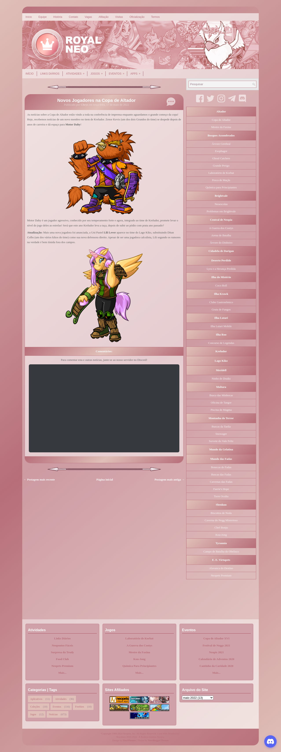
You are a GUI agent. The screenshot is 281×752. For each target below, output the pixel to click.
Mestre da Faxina (221, 127)
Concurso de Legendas (221, 343)
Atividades (76, 72)
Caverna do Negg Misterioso (221, 520)
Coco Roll (221, 285)
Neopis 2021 (216, 652)
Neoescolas (221, 204)
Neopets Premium (221, 575)
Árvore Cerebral (221, 143)
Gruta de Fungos (221, 309)
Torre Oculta (221, 496)
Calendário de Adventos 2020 (216, 659)
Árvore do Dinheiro (221, 242)
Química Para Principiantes (139, 666)
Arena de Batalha (221, 235)
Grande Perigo (221, 165)
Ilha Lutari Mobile (221, 326)
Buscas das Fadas (221, 474)
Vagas (88, 16)
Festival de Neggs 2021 (216, 645)
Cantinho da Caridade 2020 (216, 666)
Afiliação (103, 16)
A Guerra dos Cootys (221, 228)
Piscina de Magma (221, 409)
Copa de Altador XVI (216, 638)
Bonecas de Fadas (221, 467)
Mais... (62, 672)
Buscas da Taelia (221, 426)
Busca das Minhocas (221, 395)
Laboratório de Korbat (221, 172)
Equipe (43, 16)
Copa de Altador (221, 119)
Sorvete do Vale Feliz (221, 441)
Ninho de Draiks (221, 378)
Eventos (118, 72)
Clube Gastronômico (221, 302)
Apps (136, 72)
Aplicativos (36, 699)
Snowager (221, 433)
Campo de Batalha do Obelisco (221, 551)
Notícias (53, 714)
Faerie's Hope (221, 489)
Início (29, 16)
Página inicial (104, 479)
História (57, 16)
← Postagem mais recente (39, 479)
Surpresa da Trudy (62, 652)
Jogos (98, 72)
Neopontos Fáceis (62, 645)
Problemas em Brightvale (221, 211)
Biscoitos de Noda (221, 513)
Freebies (79, 706)
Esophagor (221, 151)
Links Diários (49, 73)
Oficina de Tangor (221, 402)
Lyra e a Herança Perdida (221, 268)
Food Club (62, 659)
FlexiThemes (129, 740)
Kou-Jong (221, 534)
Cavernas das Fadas (221, 481)
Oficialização (136, 16)
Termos (155, 16)
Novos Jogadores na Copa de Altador (96, 100)
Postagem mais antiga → (169, 479)
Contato (73, 16)
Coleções (35, 706)
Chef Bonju (221, 527)
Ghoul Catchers (221, 158)
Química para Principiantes (221, 187)
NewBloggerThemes (158, 740)
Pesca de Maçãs (221, 180)
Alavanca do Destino (221, 568)
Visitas (119, 16)
